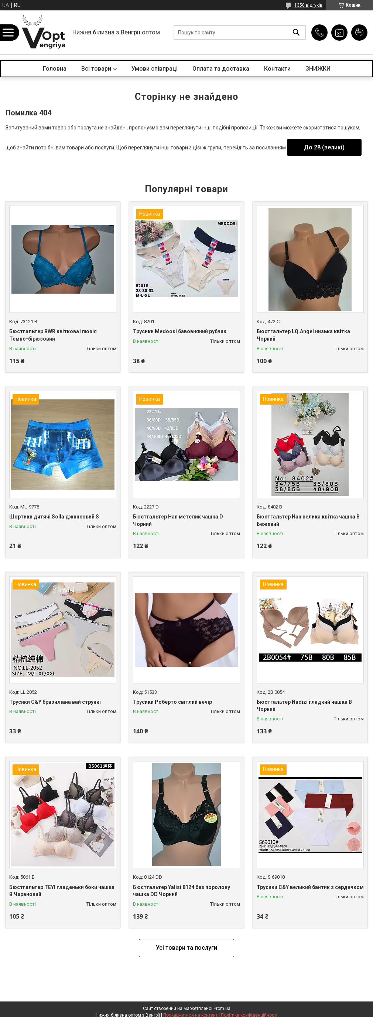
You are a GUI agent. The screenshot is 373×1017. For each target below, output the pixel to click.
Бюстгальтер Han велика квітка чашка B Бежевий (308, 520)
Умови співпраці (154, 68)
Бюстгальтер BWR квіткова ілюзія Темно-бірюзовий (53, 335)
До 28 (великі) (324, 147)
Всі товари (96, 68)
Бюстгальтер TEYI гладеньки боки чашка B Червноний (61, 891)
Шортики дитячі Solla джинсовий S (54, 517)
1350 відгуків (308, 5)
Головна (54, 68)
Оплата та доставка (220, 68)
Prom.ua (221, 1008)
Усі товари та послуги (186, 947)
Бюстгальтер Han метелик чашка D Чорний (178, 520)
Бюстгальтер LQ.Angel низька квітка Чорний (303, 335)
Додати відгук (359, 32)
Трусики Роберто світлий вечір (172, 702)
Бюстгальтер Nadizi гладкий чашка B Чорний (304, 705)
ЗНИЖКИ (318, 68)
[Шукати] (296, 32)
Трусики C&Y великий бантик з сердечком (310, 887)
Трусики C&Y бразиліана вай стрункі (55, 702)
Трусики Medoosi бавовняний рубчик (179, 331)
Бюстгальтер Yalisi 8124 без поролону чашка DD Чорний (181, 891)
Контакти (277, 68)
